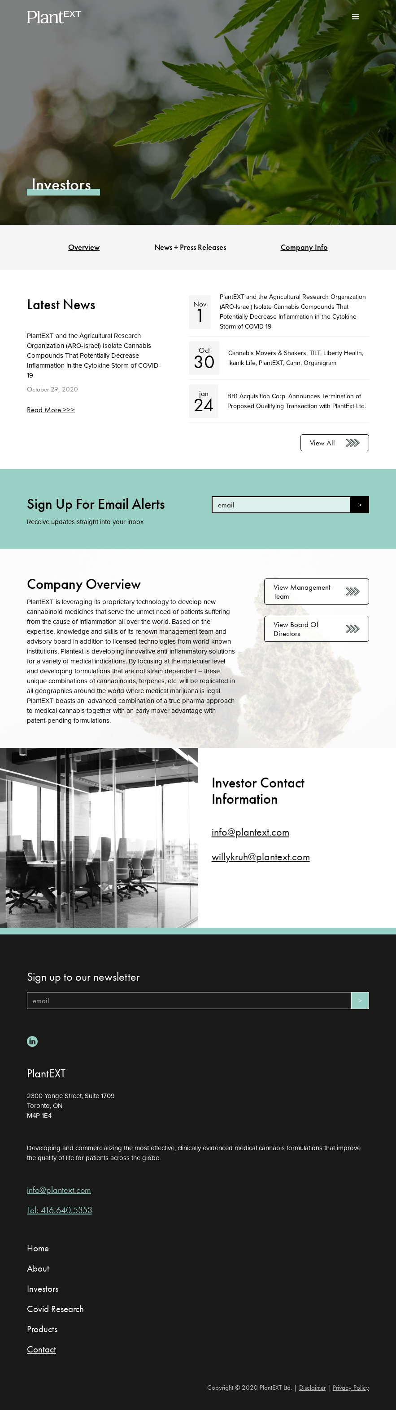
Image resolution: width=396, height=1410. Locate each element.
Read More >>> (51, 409)
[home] (54, 17)
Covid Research (55, 1308)
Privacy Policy (351, 1387)
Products (42, 1329)
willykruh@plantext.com (261, 856)
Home (38, 1248)
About (38, 1268)
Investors (42, 1288)
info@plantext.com (250, 831)
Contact (41, 1349)
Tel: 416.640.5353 (59, 1209)
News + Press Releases (190, 247)
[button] (355, 17)
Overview (84, 247)
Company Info (304, 247)
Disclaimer (312, 1387)
